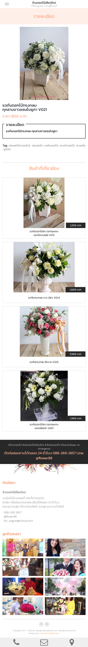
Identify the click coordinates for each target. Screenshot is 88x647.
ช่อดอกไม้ (37, 145)
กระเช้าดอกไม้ (67, 145)
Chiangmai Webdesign (49, 633)
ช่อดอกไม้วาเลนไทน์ (20, 145)
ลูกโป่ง (7, 149)
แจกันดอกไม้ (51, 145)
